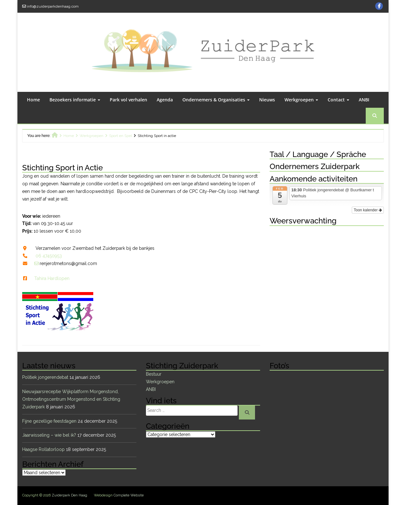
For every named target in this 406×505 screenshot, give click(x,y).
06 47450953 (49, 255)
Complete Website (129, 495)
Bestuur (153, 374)
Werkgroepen (301, 100)
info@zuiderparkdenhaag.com (53, 6)
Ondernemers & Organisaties (216, 100)
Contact (338, 100)
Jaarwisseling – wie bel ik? (49, 435)
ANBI (364, 100)
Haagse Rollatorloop (43, 449)
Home (33, 100)
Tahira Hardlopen (51, 278)
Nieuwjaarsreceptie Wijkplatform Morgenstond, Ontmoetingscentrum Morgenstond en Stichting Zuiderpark (71, 399)
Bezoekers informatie (74, 100)
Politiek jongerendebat (45, 377)
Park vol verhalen (128, 100)
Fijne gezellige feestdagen (49, 421)
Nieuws (267, 100)
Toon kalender (368, 210)
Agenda (165, 100)
